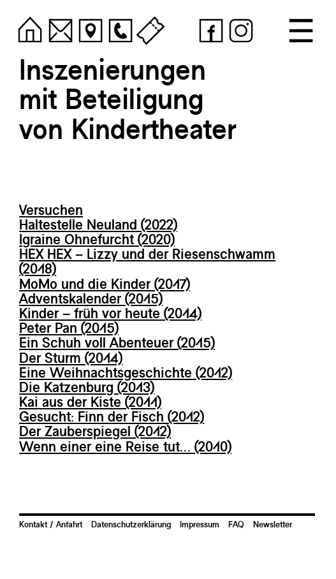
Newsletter (272, 524)
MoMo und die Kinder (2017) (104, 284)
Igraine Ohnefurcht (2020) (97, 239)
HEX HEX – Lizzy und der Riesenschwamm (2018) (147, 261)
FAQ (236, 524)
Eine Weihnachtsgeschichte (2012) (125, 372)
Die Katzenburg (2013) (86, 387)
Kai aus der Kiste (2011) (90, 402)
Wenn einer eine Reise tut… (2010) (125, 446)
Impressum (199, 524)
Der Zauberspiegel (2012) (95, 431)
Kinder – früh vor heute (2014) (110, 313)
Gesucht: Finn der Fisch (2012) (111, 416)
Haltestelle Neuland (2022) (98, 224)
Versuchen (51, 210)
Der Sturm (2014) (70, 358)
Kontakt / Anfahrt (50, 524)
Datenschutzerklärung (131, 524)
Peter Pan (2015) (69, 328)
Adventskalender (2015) (91, 298)
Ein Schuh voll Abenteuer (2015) (117, 342)
